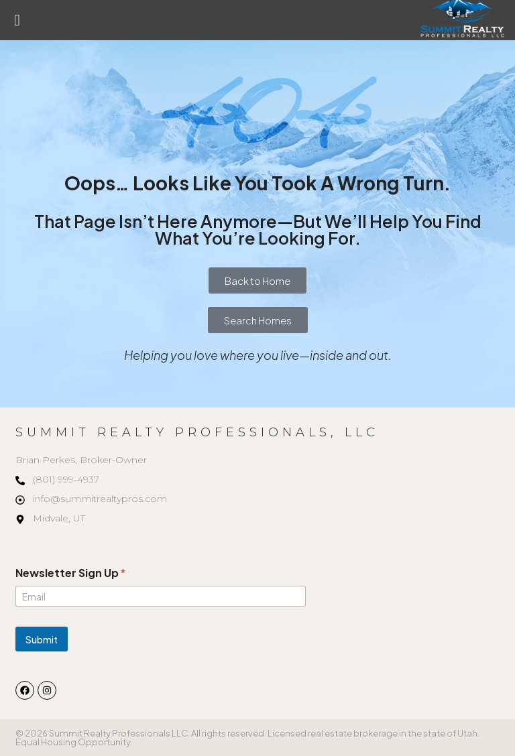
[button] (17, 20)
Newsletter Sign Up (70, 572)
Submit (41, 639)
